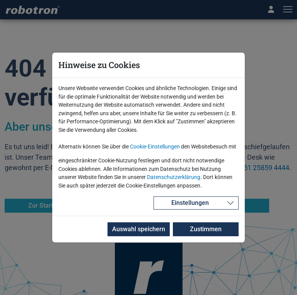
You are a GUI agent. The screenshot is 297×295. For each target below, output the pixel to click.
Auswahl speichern (138, 229)
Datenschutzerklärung (173, 177)
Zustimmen (206, 229)
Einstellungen (190, 202)
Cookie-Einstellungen (155, 146)
